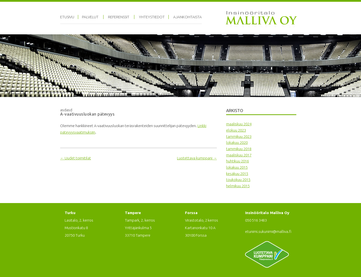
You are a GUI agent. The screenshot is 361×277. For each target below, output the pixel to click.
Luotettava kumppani (197, 158)
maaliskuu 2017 (238, 155)
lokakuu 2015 (237, 167)
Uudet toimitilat (75, 158)
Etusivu (67, 17)
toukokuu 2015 (238, 179)
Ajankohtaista (187, 17)
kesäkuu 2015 (237, 173)
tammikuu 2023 (238, 136)
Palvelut (90, 17)
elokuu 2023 (236, 130)
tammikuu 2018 (238, 149)
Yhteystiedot (152, 17)
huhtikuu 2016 (237, 161)
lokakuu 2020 (237, 142)
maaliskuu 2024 (238, 124)
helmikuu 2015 (238, 186)
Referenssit (118, 17)
